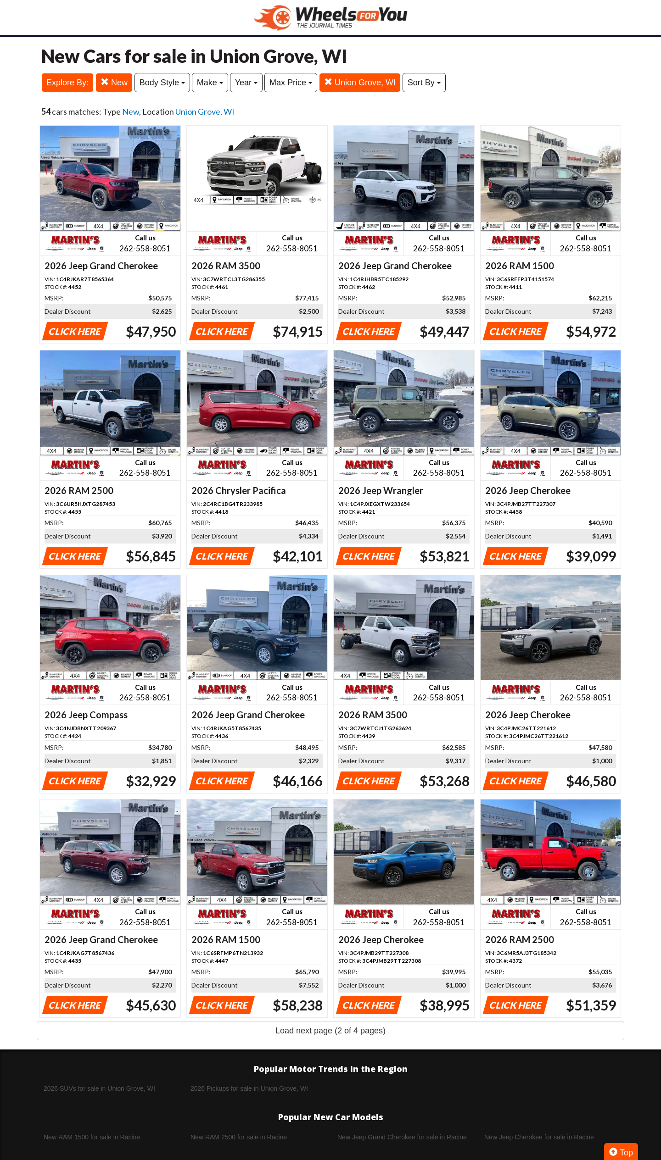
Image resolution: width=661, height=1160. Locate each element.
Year (246, 82)
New (114, 82)
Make (210, 82)
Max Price (290, 82)
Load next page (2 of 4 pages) (330, 1030)
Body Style (162, 82)
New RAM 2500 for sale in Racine (238, 1137)
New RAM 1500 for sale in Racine (92, 1137)
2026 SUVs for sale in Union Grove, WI (99, 1088)
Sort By (424, 82)
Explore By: (67, 82)
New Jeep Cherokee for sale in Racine (539, 1137)
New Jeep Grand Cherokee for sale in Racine (402, 1137)
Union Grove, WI (360, 82)
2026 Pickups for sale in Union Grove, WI (249, 1088)
